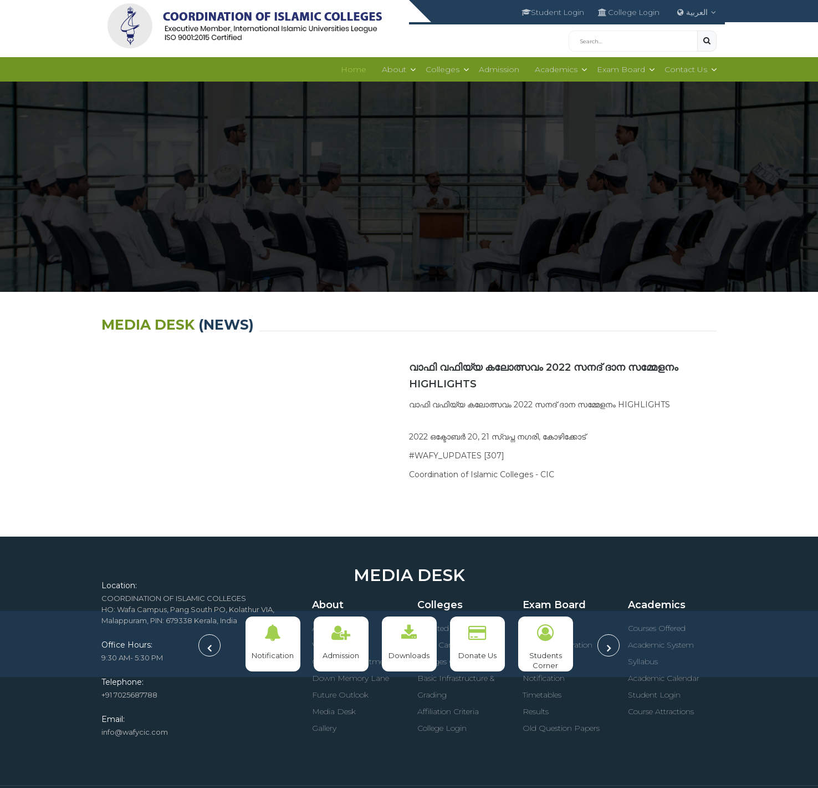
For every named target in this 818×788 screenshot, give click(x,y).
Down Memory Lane (350, 676)
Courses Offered (657, 626)
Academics (552, 67)
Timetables (542, 693)
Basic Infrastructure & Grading (455, 684)
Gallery (324, 726)
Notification (544, 676)
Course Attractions (661, 709)
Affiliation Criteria (448, 709)
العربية (697, 11)
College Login (623, 11)
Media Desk (334, 709)
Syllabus (643, 659)
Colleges (438, 67)
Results (536, 709)
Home (348, 67)
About (388, 67)
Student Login (541, 11)
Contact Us (684, 67)
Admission (496, 67)
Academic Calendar (663, 676)
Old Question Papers (561, 726)
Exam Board (619, 67)
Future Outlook (340, 693)
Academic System (661, 643)
